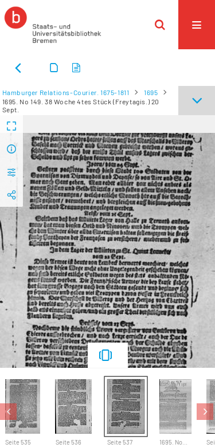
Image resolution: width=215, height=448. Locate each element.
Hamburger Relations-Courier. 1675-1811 (66, 92)
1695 (151, 92)
